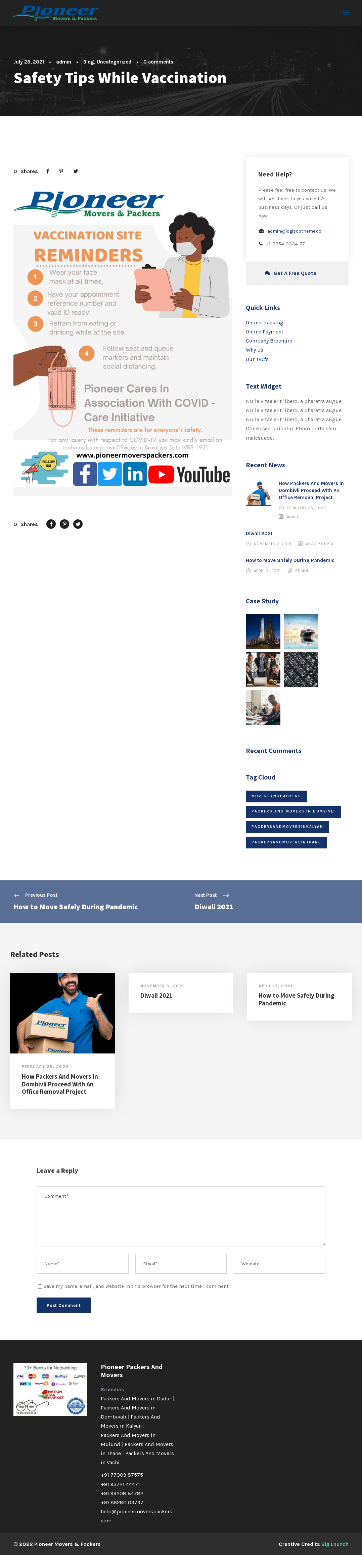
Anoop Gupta (320, 543)
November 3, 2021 (272, 543)
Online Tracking (264, 322)
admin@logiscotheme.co (294, 231)
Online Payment (264, 331)
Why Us (254, 349)
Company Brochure (269, 340)
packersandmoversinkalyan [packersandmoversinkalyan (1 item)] (287, 826)
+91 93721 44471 (120, 1484)
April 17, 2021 (267, 570)
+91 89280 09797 (122, 1502)
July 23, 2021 (28, 61)
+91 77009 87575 (122, 1474)
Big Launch (335, 1544)
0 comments (158, 61)
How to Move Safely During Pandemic (290, 560)
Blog (88, 61)
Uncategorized (114, 61)
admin (63, 61)
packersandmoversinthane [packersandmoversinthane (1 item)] (286, 842)
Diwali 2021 (259, 533)
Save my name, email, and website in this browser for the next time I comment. (136, 1286)
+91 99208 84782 (122, 1493)
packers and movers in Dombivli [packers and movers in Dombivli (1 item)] (293, 811)
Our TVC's (257, 359)
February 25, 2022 (306, 507)
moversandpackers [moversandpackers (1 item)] (276, 796)
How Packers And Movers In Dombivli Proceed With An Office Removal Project (311, 490)
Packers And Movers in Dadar (136, 1398)
